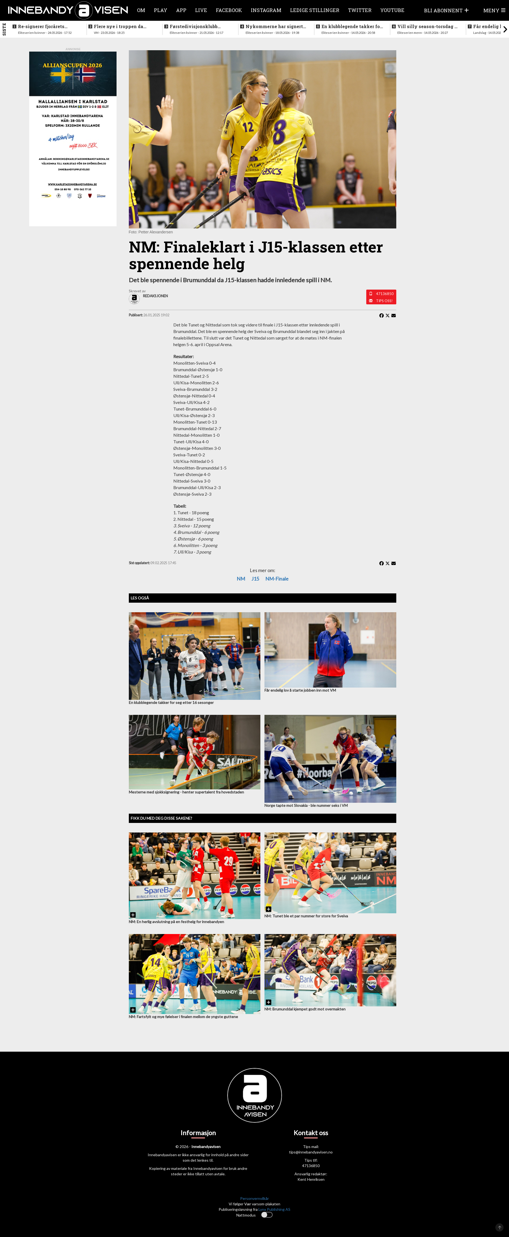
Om (141, 10)
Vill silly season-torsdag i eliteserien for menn (426, 26)
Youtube (392, 10)
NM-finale (276, 579)
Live (201, 10)
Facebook (229, 10)
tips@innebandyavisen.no (311, 1152)
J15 (255, 579)
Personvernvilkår (254, 1198)
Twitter (359, 10)
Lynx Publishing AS (274, 1209)
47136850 (385, 294)
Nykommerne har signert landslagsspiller (274, 26)
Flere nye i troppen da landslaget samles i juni (121, 26)
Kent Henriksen (311, 1179)
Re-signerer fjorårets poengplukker (41, 26)
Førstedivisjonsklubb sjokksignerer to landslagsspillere (194, 26)
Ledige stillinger (314, 10)
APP (181, 10)
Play (160, 10)
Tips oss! (384, 301)
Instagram (266, 10)
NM (241, 579)
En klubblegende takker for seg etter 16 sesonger (352, 26)
